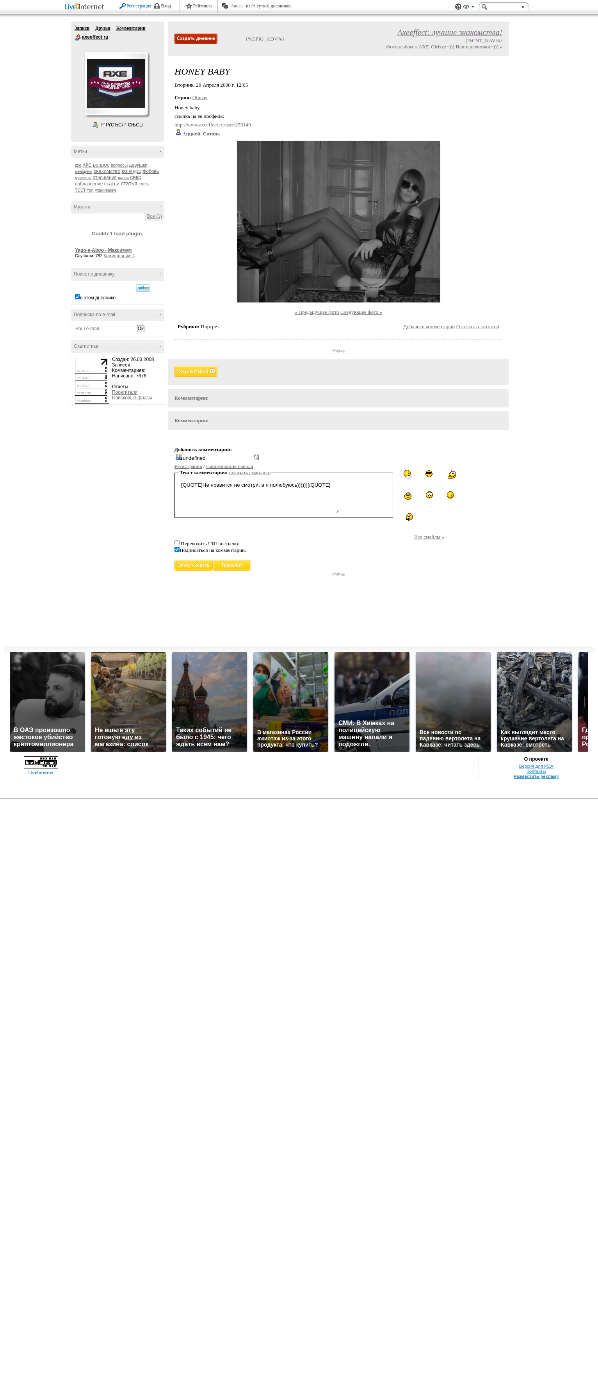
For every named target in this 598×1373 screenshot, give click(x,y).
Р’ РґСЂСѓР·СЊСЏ (122, 125)
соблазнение (89, 184)
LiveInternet (86, 7)
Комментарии (131, 28)
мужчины (83, 178)
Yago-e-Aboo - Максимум (103, 250)
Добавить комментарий (429, 326)
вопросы (119, 165)
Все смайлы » (429, 537)
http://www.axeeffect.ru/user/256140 (212, 125)
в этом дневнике (98, 298)
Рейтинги (202, 6)
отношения (105, 177)
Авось (236, 6)
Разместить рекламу (536, 776)
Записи (82, 28)
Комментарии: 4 (119, 255)
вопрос (101, 165)
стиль (144, 184)
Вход (166, 6)
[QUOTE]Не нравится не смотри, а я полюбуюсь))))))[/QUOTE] (259, 497)
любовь (150, 171)
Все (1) (154, 216)
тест (80, 190)
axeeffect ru (78, 37)
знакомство (107, 171)
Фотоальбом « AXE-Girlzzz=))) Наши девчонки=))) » (444, 47)
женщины (83, 171)
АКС (87, 165)
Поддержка (458, 7)
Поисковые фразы (132, 397)
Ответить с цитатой (477, 326)
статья (129, 183)
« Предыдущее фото (317, 312)
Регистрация (138, 6)
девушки (138, 165)
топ (90, 190)
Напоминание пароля (229, 466)
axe (78, 165)
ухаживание (105, 190)
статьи (111, 184)
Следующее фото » (361, 312)
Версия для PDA (536, 766)
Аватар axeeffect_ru (116, 83)
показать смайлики (250, 472)
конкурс (131, 171)
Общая (200, 97)
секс (135, 177)
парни (123, 178)
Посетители (124, 392)
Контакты (536, 771)
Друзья (102, 28)
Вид (469, 8)
